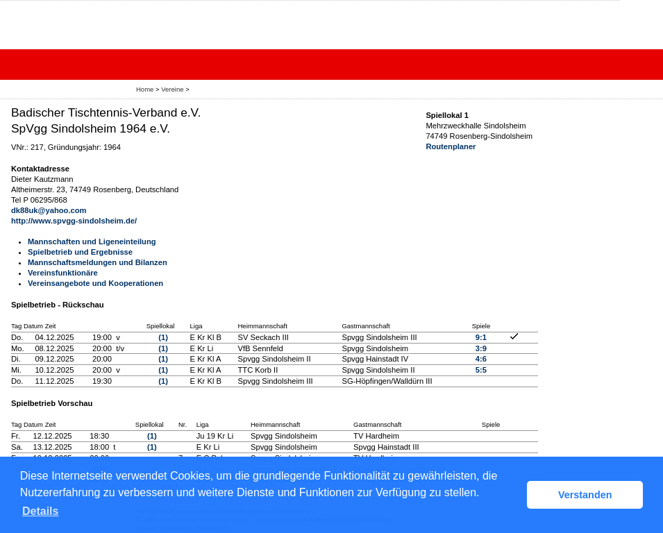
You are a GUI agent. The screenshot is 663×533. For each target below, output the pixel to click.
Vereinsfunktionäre (63, 273)
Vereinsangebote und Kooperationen (95, 283)
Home (144, 89)
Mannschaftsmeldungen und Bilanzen (97, 262)
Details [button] (40, 511)
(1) (163, 337)
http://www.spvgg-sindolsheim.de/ (74, 221)
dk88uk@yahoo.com (49, 210)
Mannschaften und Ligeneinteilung (92, 241)
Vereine (172, 89)
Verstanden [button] (585, 494)
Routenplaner (451, 146)
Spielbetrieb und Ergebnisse (80, 252)
